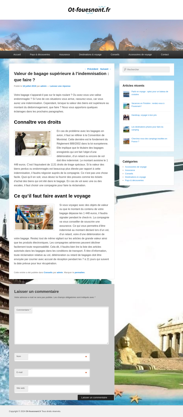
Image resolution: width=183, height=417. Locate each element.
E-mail (20, 372)
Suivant (105, 69)
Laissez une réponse (60, 86)
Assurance (64, 54)
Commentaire (24, 310)
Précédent (91, 69)
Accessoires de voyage (140, 54)
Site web (21, 388)
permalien (79, 272)
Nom (19, 356)
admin (43, 86)
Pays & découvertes (40, 54)
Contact (165, 54)
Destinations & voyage (90, 54)
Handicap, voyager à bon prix (144, 115)
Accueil (17, 54)
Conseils (115, 54)
